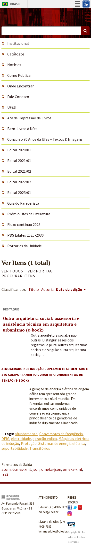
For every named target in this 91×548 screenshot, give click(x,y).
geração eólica (45, 438)
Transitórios (39, 448)
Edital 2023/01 (19, 192)
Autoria (47, 289)
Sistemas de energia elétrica (61, 443)
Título (33, 289)
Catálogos (16, 54)
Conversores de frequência (61, 433)
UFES (11, 107)
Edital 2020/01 (19, 149)
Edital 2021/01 (19, 160)
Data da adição (69, 289)
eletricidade (21, 438)
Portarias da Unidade (24, 245)
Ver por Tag (40, 271)
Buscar (85, 30)
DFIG (5, 438)
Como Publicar (19, 75)
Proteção (29, 443)
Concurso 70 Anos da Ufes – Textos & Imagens (45, 139)
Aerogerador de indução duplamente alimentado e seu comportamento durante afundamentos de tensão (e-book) (44, 375)
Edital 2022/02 (19, 181)
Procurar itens (18, 275)
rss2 (4, 474)
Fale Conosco (18, 96)
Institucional (18, 43)
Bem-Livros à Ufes (22, 128)
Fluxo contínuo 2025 (24, 224)
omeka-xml (72, 469)
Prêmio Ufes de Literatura (28, 213)
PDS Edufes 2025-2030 (25, 235)
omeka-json (51, 469)
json (36, 469)
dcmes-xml (21, 469)
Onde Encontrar (20, 86)
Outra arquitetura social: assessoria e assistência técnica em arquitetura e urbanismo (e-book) (41, 324)
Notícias (14, 64)
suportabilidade (14, 448)
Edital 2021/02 (19, 171)
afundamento (26, 433)
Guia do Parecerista (23, 203)
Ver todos (12, 271)
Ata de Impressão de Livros (29, 118)
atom (6, 469)
